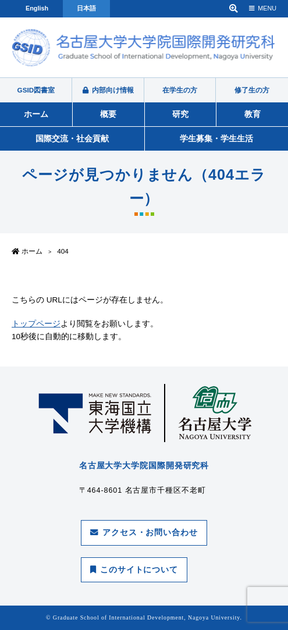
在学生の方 (179, 90)
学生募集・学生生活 (216, 138)
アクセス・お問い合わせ (144, 532)
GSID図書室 (36, 90)
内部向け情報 (108, 90)
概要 (108, 114)
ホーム (36, 114)
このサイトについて (134, 569)
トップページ (36, 323)
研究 (180, 114)
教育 (252, 114)
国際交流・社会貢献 (72, 138)
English (37, 8)
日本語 (86, 8)
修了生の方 (251, 90)
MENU (262, 8)
